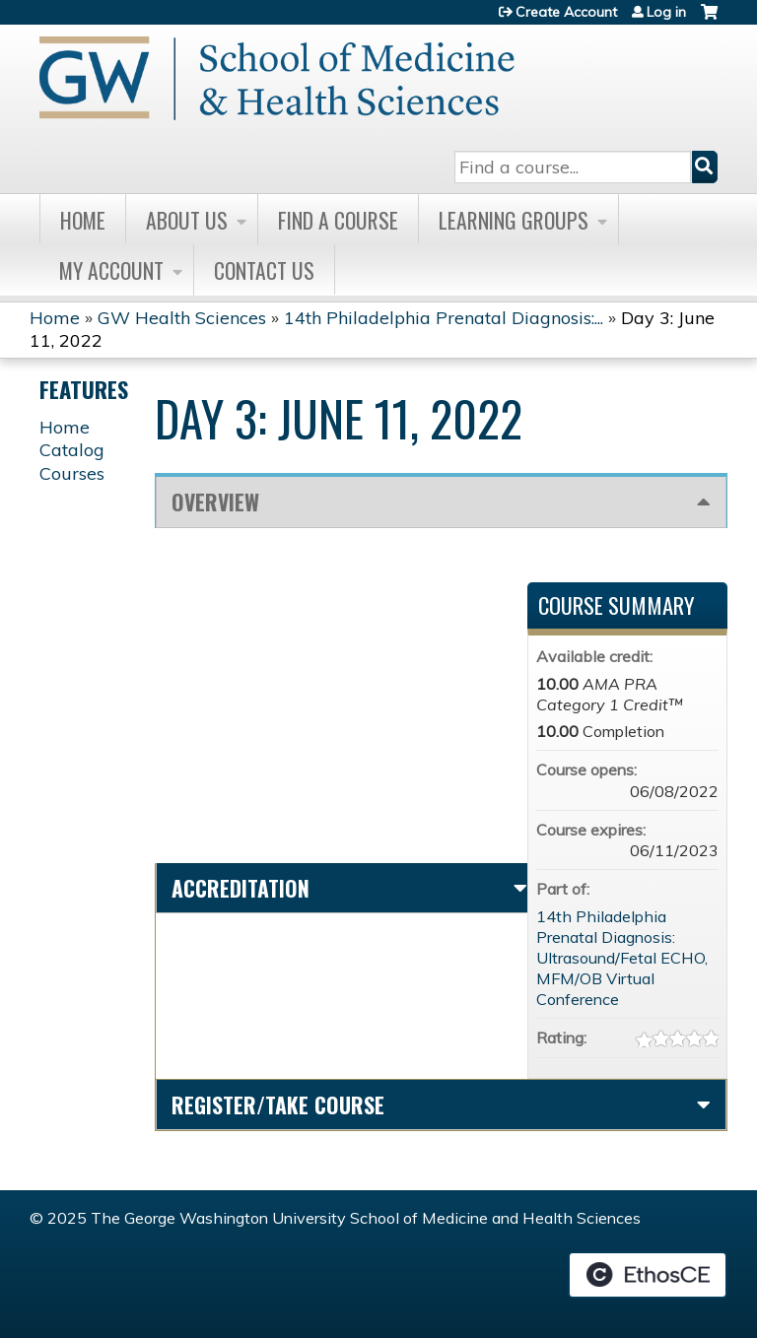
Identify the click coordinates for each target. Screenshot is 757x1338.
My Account (111, 270)
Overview (215, 501)
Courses (71, 473)
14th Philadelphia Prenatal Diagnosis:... (443, 317)
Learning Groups (513, 219)
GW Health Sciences (182, 317)
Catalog (71, 449)
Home (82, 219)
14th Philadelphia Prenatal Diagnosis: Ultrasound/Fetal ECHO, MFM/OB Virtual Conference (622, 957)
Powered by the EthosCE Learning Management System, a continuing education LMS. (647, 1275)
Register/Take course (278, 1104)
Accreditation (241, 887)
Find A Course (338, 219)
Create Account (566, 12)
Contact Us (264, 270)
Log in (666, 12)
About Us (187, 219)
